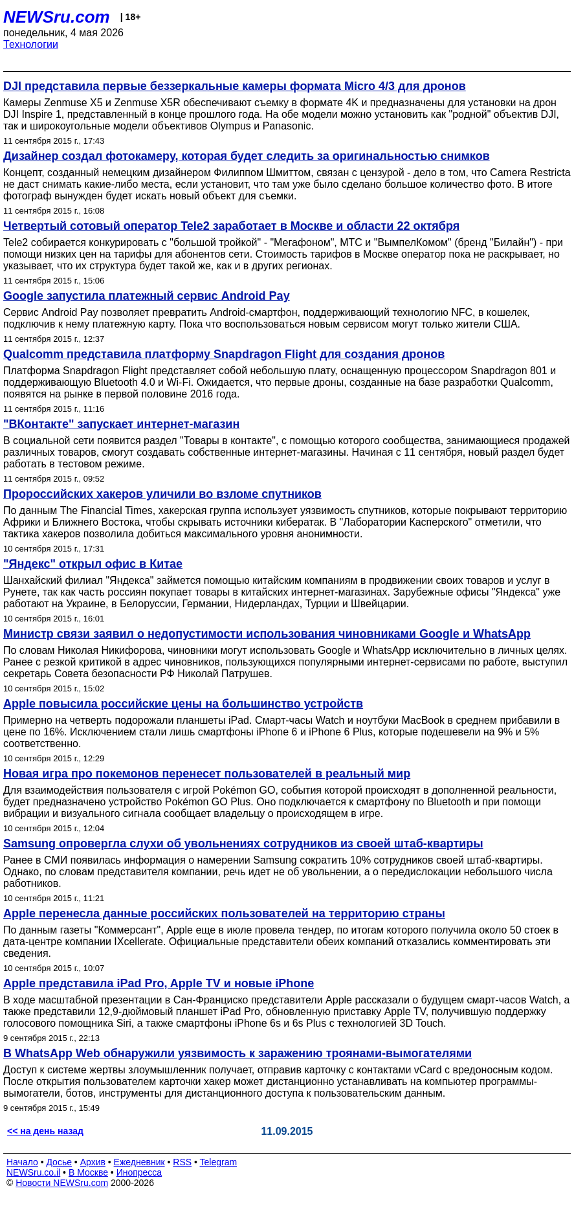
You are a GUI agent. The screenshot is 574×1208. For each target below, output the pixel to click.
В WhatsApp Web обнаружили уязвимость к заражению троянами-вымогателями (237, 1053)
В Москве (88, 1172)
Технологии (30, 44)
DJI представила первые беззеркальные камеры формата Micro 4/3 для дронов (234, 86)
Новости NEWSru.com (62, 1183)
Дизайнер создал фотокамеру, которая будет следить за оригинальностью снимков (246, 156)
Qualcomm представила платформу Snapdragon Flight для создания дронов (224, 354)
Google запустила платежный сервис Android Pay (146, 295)
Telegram (218, 1162)
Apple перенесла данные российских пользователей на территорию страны (224, 913)
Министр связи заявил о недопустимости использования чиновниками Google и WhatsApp (267, 633)
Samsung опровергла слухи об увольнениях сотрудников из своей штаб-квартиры (243, 843)
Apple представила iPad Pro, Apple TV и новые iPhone (158, 983)
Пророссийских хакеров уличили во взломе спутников (162, 493)
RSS (182, 1162)
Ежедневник (139, 1162)
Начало (22, 1162)
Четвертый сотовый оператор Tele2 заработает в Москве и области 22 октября (231, 225)
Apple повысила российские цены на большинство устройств (183, 703)
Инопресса (139, 1172)
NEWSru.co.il (33, 1172)
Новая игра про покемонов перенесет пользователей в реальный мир (206, 773)
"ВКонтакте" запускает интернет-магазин (121, 424)
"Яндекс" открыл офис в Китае (92, 563)
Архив (92, 1162)
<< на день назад (45, 1131)
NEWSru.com (56, 17)
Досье (59, 1162)
